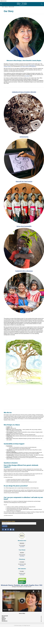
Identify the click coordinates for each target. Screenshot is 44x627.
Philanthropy (33, 66)
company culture (7, 66)
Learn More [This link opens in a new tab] (22, 556)
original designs (31, 65)
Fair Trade (23, 66)
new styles (27, 75)
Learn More (22, 546)
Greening (27, 66)
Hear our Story (22, 613)
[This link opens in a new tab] (22, 578)
